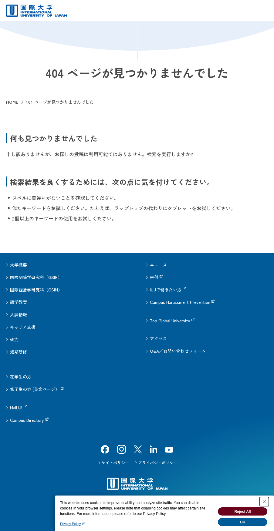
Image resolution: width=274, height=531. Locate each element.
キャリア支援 (23, 327)
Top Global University (170, 321)
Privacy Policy (70, 524)
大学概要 (18, 265)
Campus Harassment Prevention (180, 302)
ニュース (158, 265)
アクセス (158, 338)
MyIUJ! (16, 408)
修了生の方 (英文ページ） (34, 389)
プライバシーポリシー (158, 462)
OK (242, 522)
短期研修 (18, 352)
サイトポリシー (115, 462)
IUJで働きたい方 (165, 290)
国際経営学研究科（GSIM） (36, 290)
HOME (12, 102)
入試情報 (18, 314)
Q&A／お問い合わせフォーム (178, 351)
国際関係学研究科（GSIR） (36, 277)
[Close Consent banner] (264, 501)
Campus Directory (27, 420)
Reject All (242, 511)
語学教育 (18, 302)
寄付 (154, 277)
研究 (14, 339)
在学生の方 (20, 377)
